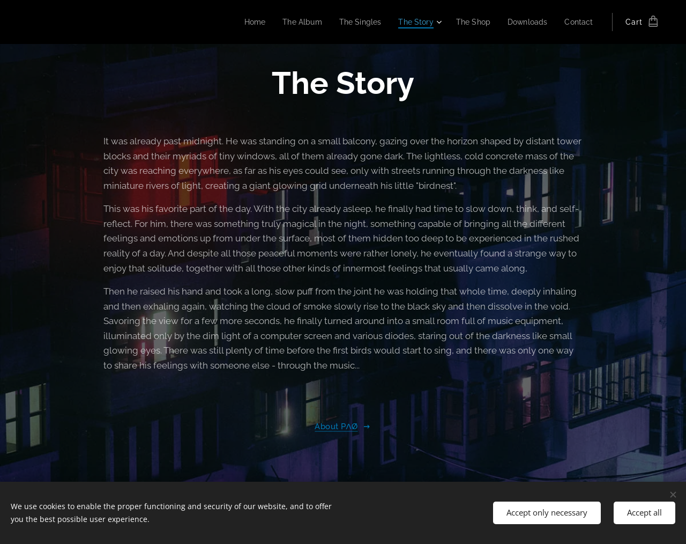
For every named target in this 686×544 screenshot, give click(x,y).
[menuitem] (242, 22)
